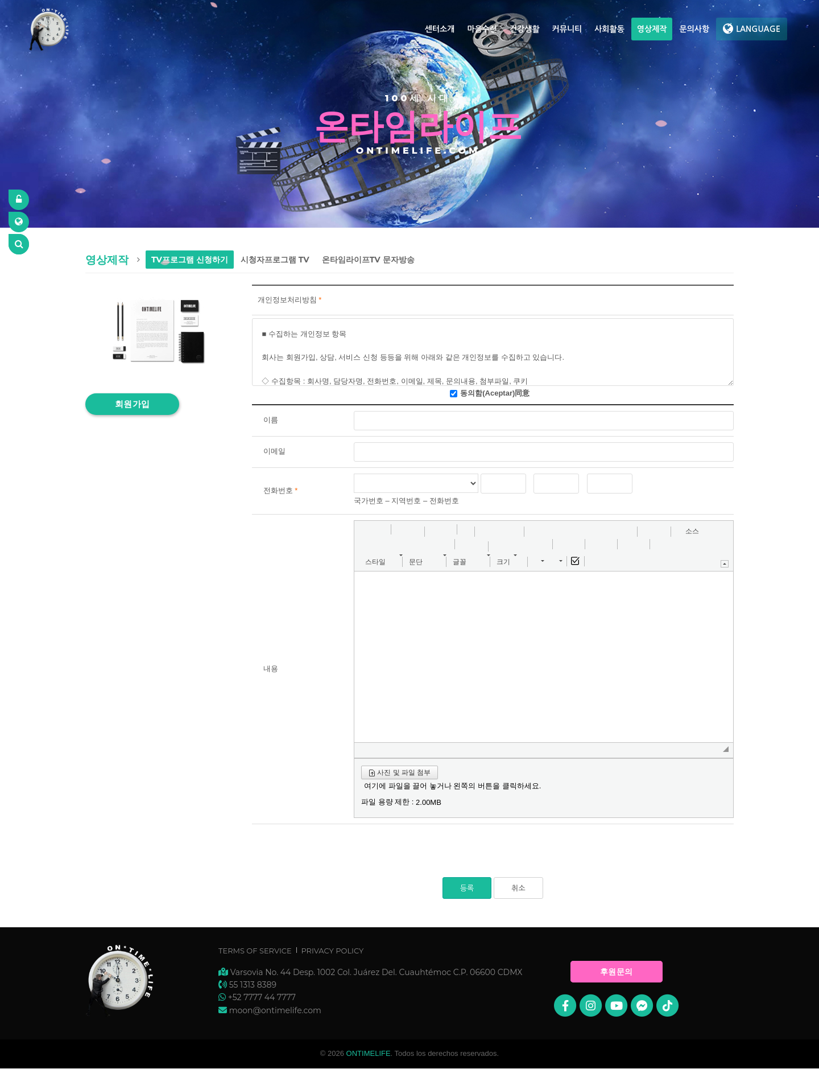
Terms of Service (255, 950)
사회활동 (609, 29)
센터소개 (440, 29)
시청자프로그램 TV (275, 259)
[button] (367, 531)
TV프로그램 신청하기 (189, 259)
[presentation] (338, 855)
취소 (518, 888)
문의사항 (694, 29)
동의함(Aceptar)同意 (495, 393)
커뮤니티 (567, 29)
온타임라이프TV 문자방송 (368, 259)
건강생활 (525, 29)
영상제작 (652, 29)
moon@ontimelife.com (275, 1010)
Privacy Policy (332, 950)
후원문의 (616, 972)
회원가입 (132, 403)
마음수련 (482, 29)
